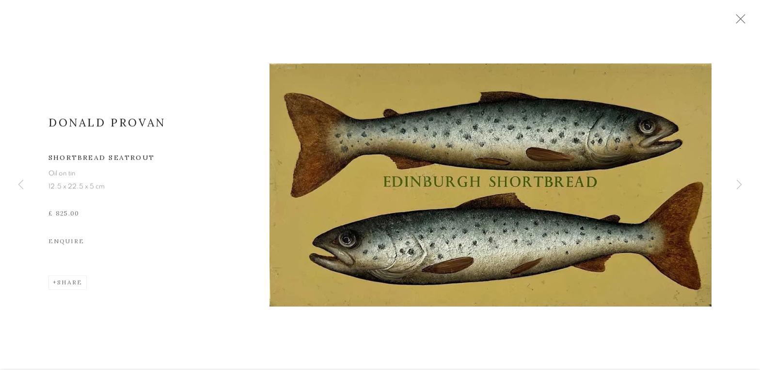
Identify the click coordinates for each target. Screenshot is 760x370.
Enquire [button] (66, 247)
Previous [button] (21, 185)
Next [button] (739, 185)
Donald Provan (107, 129)
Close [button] (752, 22)
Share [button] (69, 288)
